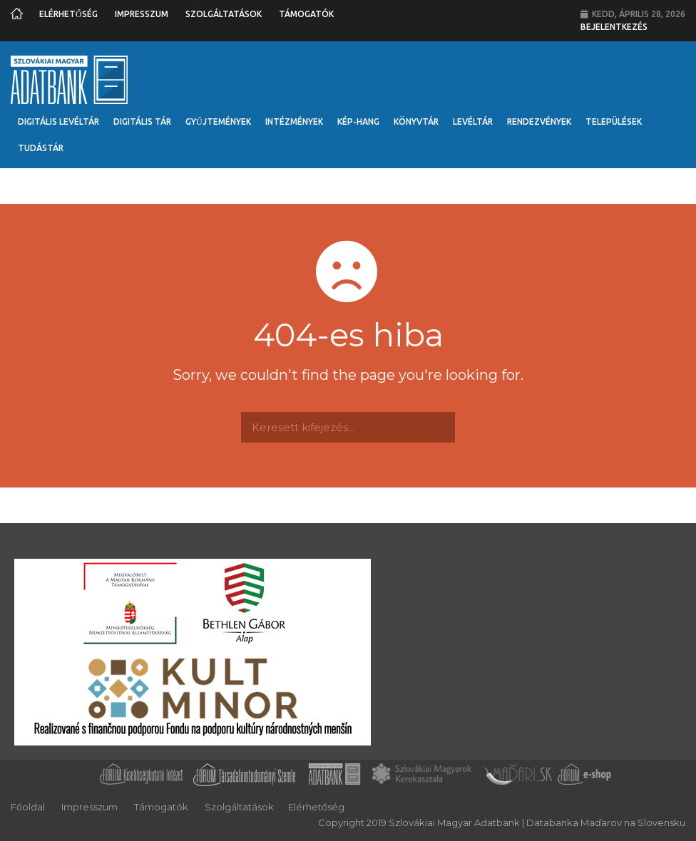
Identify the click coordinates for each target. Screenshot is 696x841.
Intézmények (294, 121)
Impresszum (141, 14)
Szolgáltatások (223, 14)
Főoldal (28, 806)
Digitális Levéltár (58, 121)
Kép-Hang (358, 121)
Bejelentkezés (614, 26)
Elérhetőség (68, 14)
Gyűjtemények (218, 121)
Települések (613, 121)
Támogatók (306, 14)
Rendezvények (539, 121)
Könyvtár (416, 121)
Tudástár (40, 148)
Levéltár (473, 121)
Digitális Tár (142, 121)
